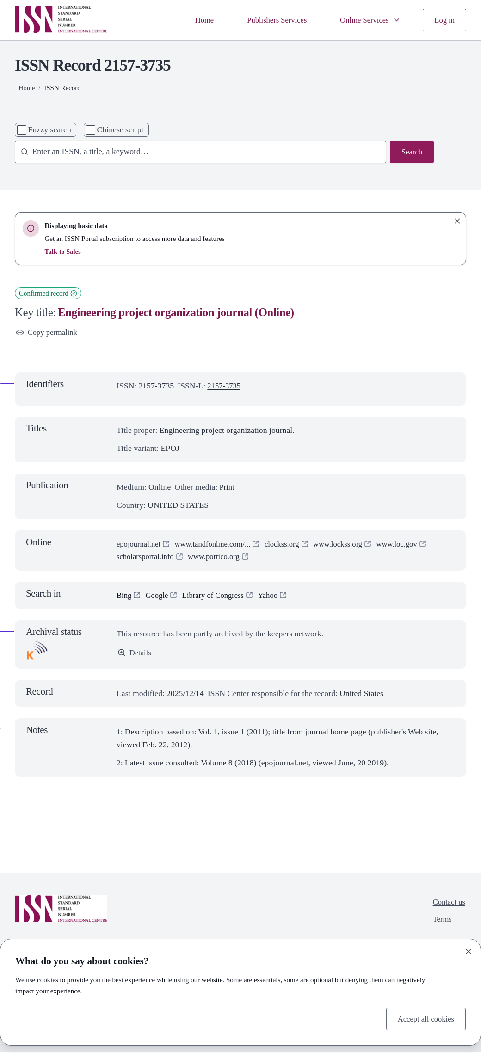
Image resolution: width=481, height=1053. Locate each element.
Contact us (448, 903)
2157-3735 (225, 387)
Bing (125, 596)
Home (194, 20)
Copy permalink (48, 332)
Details (135, 654)
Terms (441, 921)
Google (159, 596)
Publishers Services (270, 20)
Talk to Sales (63, 251)
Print (227, 488)
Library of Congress (218, 596)
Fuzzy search (49, 129)
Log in (444, 20)
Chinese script (120, 129)
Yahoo (275, 596)
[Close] (468, 950)
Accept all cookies (424, 1018)
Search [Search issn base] (411, 152)
